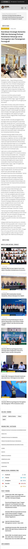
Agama (3, 448)
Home (3, 14)
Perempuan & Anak (10, 14)
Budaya (3, 452)
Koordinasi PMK (5, 463)
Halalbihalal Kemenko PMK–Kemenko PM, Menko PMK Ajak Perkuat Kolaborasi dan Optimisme (16, 529)
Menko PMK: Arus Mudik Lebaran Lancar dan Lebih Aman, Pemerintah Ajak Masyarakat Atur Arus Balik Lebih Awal (15, 537)
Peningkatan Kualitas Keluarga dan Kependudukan (13, 430)
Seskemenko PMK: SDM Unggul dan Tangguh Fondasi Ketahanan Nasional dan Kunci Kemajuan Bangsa (15, 496)
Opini (4, 419)
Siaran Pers (13, 289)
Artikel (4, 416)
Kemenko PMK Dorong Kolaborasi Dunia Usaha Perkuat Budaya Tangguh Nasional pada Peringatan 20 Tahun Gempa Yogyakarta (15, 514)
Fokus (19, 416)
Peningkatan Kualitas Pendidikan (9, 437)
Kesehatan (4, 371)
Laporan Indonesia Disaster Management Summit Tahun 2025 (14, 522)
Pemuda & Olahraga (6, 455)
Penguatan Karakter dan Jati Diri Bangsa (11, 441)
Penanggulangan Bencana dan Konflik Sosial (12, 444)
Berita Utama (5, 26)
